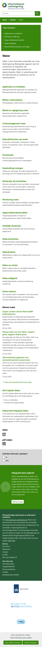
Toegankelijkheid (8, 566)
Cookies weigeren (30, 642)
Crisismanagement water (14, 123)
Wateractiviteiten (10, 239)
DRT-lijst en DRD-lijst (12, 37)
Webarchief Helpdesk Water (15, 410)
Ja (6, 457)
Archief (5, 555)
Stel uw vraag (18, 502)
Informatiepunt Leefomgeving (16, 520)
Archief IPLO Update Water (14, 403)
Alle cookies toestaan (12, 642)
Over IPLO (11, 541)
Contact (5, 552)
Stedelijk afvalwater (11, 226)
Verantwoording (8, 564)
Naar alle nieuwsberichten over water (17, 382)
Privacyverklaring (8, 569)
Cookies (5, 572)
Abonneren (6, 549)
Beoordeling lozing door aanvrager (17, 47)
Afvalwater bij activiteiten (14, 181)
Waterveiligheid (10, 43)
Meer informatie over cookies (21, 637)
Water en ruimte (10, 265)
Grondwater (8, 155)
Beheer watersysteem (12, 100)
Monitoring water (10, 199)
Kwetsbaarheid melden (10, 575)
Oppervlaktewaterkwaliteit (14, 40)
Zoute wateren (9, 291)
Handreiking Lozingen (12, 168)
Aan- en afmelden (11, 400)
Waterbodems (8, 252)
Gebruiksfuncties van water (15, 139)
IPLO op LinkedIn (9, 557)
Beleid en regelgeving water (15, 110)
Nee (7, 460)
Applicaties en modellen (13, 33)
